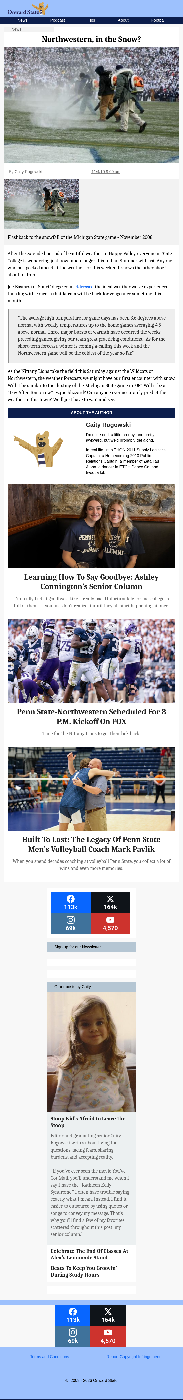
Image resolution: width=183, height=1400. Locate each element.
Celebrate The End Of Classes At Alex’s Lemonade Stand (89, 1254)
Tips (91, 20)
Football (158, 20)
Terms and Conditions (49, 1357)
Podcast (57, 20)
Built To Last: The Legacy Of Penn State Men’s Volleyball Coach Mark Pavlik (91, 844)
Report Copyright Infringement (133, 1357)
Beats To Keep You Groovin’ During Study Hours (84, 1271)
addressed (83, 287)
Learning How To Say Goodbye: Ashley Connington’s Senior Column (91, 581)
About (123, 20)
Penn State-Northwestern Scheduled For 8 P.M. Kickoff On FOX (91, 716)
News (23, 20)
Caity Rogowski (28, 172)
